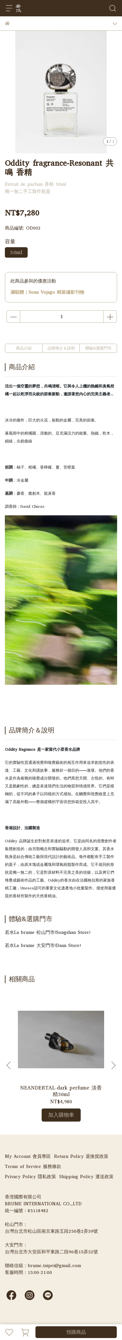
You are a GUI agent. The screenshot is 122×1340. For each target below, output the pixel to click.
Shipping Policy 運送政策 (86, 1177)
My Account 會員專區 (28, 1156)
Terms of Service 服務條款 (33, 1166)
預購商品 (76, 1332)
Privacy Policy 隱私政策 (30, 1177)
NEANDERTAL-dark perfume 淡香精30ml (61, 1091)
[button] (113, 1065)
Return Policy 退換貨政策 (81, 1156)
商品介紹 (24, 348)
